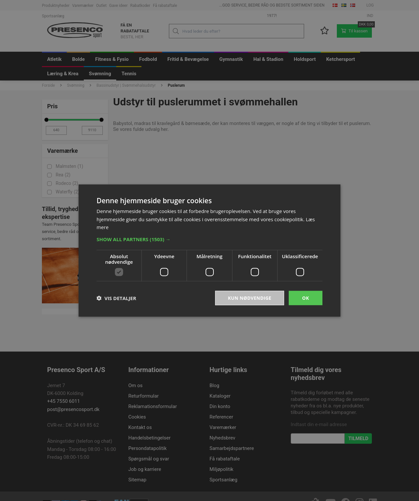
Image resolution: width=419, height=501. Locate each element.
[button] (209, 239)
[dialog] (209, 250)
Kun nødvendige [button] (249, 298)
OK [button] (305, 298)
